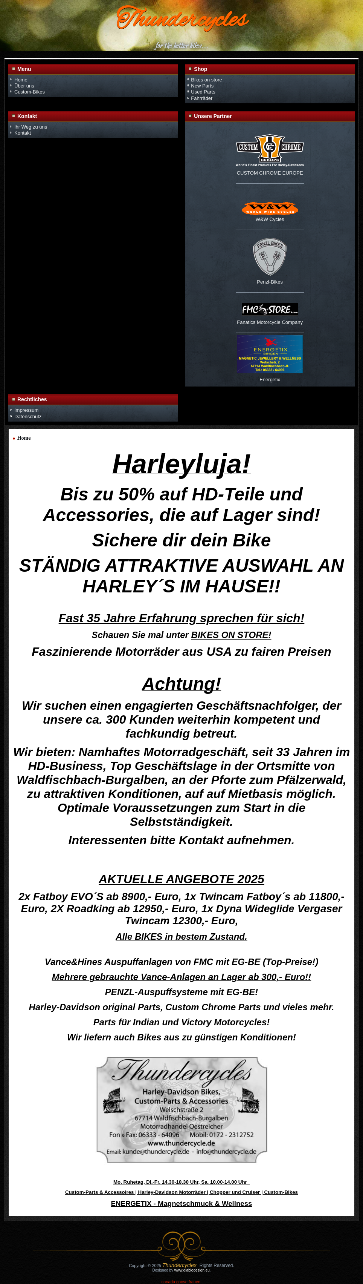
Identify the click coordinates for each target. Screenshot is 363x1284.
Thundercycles (181, 21)
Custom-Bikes (29, 92)
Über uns (24, 86)
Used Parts (203, 92)
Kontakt (22, 133)
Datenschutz (27, 416)
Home (20, 80)
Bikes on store (206, 80)
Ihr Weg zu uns (30, 127)
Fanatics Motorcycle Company (270, 322)
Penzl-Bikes (270, 282)
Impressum (26, 410)
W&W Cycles (270, 219)
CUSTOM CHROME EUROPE (270, 173)
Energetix (269, 379)
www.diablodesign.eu (192, 1270)
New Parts (202, 86)
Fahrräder (201, 98)
